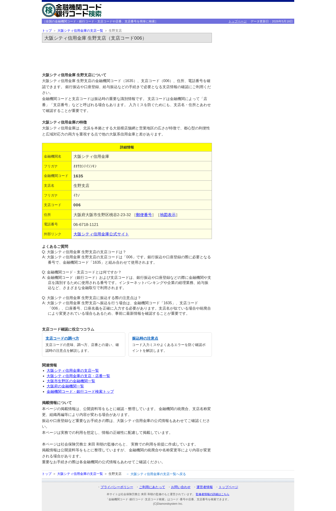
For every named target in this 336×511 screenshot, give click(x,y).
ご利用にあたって (152, 487)
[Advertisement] (127, 57)
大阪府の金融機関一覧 (65, 386)
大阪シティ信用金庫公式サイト (101, 234)
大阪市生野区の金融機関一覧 (71, 381)
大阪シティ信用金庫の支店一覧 (80, 30)
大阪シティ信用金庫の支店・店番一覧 (78, 376)
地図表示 (168, 214)
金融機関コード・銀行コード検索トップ (80, 392)
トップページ (237, 21)
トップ (47, 30)
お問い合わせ (181, 487)
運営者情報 (204, 487)
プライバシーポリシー (117, 487)
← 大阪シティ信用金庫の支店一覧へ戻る (156, 474)
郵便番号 (144, 214)
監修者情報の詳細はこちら (212, 494)
